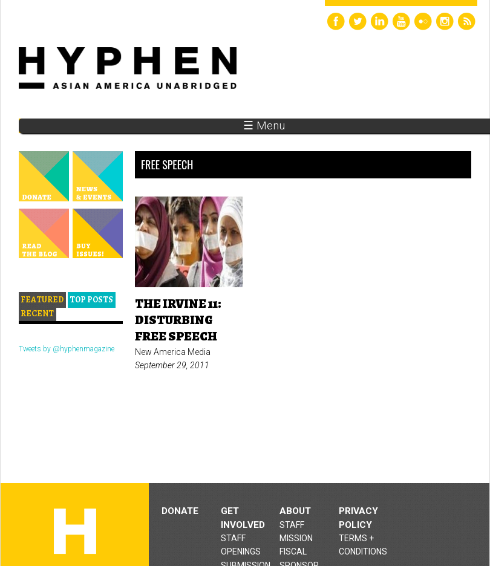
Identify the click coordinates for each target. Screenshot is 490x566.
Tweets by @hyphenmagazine (66, 349)
